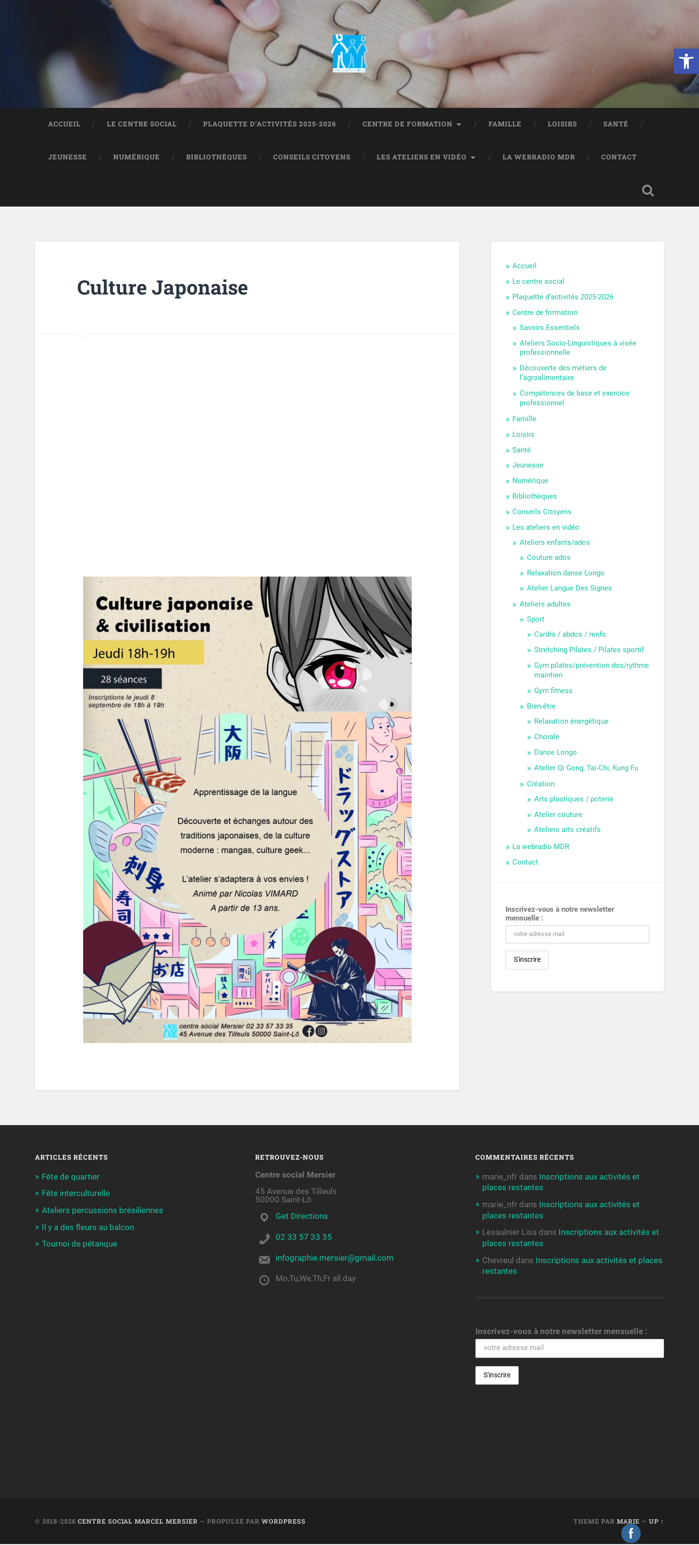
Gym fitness (553, 691)
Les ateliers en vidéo (422, 158)
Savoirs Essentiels (550, 328)
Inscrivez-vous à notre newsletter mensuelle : (560, 915)
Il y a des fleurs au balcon (88, 1227)
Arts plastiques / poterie (573, 800)
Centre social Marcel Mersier (138, 1522)
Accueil (64, 125)
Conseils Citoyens (311, 158)
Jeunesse (67, 158)
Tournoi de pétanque (79, 1244)
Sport (535, 620)
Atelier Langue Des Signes (569, 589)
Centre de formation (408, 125)
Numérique (136, 158)
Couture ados (549, 558)
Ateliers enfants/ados (555, 543)
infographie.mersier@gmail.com (335, 1259)
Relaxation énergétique (571, 722)
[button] (686, 61)
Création (541, 785)
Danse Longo (555, 753)
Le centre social (142, 125)
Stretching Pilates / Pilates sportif (589, 650)
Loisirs (562, 125)
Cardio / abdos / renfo (570, 635)
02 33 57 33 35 (304, 1238)
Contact (619, 158)
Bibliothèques (216, 158)
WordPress (284, 1522)
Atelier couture (558, 815)
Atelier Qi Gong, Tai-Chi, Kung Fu (586, 768)
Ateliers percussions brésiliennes (102, 1210)
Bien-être (541, 707)
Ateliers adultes (545, 605)
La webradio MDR (539, 158)
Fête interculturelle (76, 1194)
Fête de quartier (71, 1177)
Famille (505, 125)
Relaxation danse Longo (566, 574)
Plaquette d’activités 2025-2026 (269, 125)
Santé (616, 125)
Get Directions (302, 1217)
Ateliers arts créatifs (567, 831)
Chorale (546, 737)
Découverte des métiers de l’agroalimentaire (563, 374)
